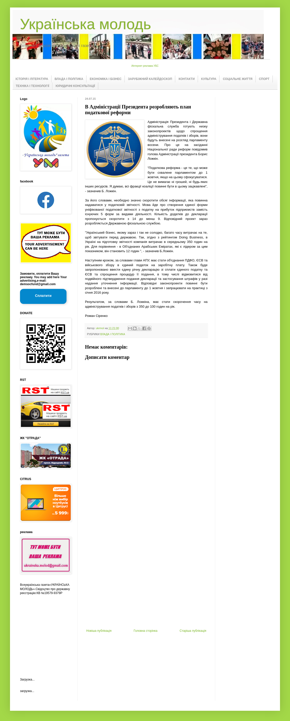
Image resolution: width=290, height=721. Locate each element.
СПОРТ (264, 79)
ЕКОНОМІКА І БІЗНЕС (106, 79)
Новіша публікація (99, 631)
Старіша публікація (193, 631)
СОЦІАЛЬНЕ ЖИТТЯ (237, 79)
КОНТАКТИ (186, 79)
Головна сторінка (146, 631)
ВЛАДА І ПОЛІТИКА (69, 79)
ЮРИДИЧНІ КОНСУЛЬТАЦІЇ (75, 86)
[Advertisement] (146, 548)
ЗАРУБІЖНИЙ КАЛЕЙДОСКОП (150, 79)
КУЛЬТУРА (208, 79)
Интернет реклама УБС (145, 65)
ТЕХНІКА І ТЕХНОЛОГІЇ (32, 86)
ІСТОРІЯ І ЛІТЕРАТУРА (32, 79)
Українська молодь (85, 24)
